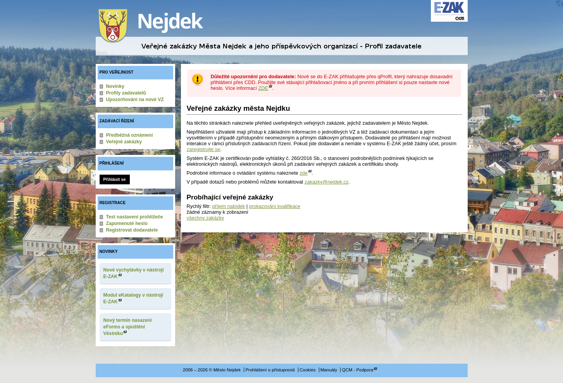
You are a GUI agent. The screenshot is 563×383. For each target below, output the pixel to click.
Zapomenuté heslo (127, 223)
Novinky (115, 86)
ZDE (263, 88)
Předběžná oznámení (129, 135)
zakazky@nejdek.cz (326, 182)
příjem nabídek (228, 206)
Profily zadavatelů (126, 93)
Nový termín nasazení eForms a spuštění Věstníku (127, 327)
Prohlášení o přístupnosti (269, 370)
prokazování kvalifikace (274, 206)
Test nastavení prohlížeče (134, 217)
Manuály (328, 370)
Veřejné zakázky (124, 141)
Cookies (308, 370)
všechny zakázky (205, 218)
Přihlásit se (114, 179)
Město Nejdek (156, 26)
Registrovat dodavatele (132, 230)
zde (304, 173)
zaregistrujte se (203, 149)
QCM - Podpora (358, 370)
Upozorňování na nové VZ (135, 99)
